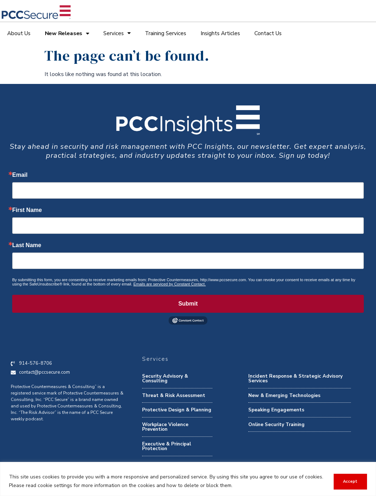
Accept (349, 481)
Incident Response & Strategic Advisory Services (295, 378)
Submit (188, 304)
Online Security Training (276, 424)
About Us (18, 33)
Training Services (165, 33)
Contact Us (268, 33)
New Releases (66, 33)
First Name (27, 210)
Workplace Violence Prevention (165, 427)
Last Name (26, 245)
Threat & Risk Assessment (173, 395)
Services (117, 33)
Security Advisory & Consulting (165, 378)
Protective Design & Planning (176, 409)
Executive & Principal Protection (166, 446)
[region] (188, 479)
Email (20, 175)
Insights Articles (220, 33)
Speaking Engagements (276, 409)
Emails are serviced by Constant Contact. (169, 284)
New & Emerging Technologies (284, 395)
